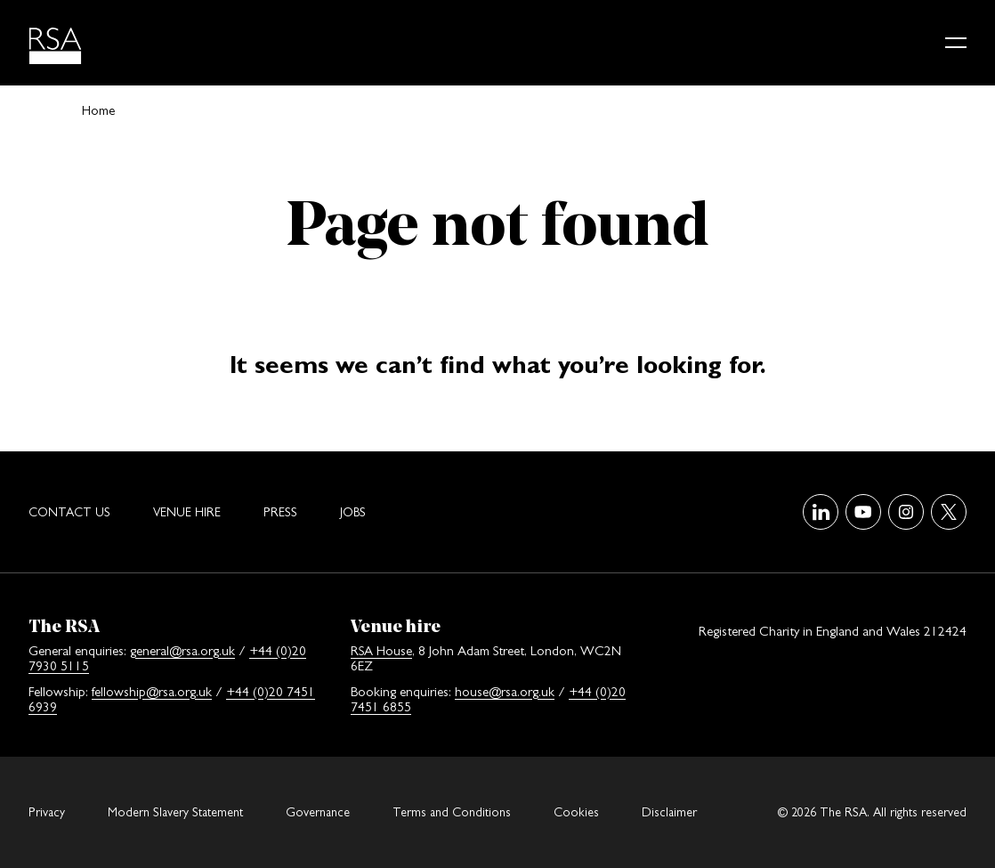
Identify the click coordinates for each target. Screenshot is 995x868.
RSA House (381, 650)
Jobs (353, 512)
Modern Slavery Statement (175, 812)
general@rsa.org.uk (182, 650)
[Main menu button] (956, 43)
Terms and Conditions (451, 812)
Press (280, 512)
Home (98, 110)
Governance (318, 812)
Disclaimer (669, 812)
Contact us (69, 512)
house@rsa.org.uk (504, 691)
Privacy (46, 812)
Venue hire (187, 512)
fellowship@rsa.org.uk (152, 691)
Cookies (576, 812)
